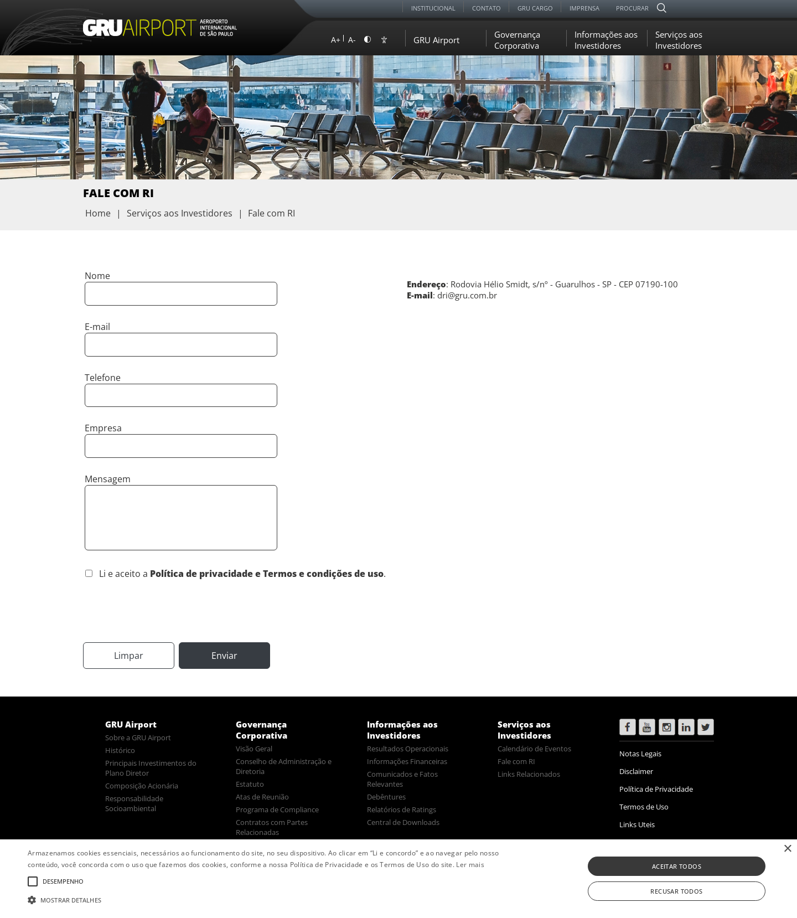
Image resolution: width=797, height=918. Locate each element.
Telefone (103, 378)
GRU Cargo (535, 8)
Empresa (103, 428)
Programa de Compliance (277, 809)
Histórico (120, 750)
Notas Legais (640, 754)
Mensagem (108, 479)
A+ (335, 39)
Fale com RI (516, 761)
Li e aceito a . (242, 574)
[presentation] (167, 609)
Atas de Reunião (262, 797)
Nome (97, 276)
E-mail (97, 327)
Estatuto (250, 784)
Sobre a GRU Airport (138, 737)
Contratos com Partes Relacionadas (272, 827)
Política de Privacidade (656, 789)
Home (98, 213)
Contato (486, 8)
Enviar (224, 655)
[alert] (398, 878)
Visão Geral (254, 749)
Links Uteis (637, 824)
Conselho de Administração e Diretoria (284, 766)
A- (352, 39)
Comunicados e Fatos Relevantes (402, 779)
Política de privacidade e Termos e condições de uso (267, 574)
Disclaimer (636, 771)
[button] (269, 899)
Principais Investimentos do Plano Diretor (150, 768)
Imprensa (584, 8)
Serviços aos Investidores (678, 40)
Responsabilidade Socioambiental (134, 803)
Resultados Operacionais (407, 749)
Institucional (433, 8)
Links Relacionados (529, 774)
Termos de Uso (644, 807)
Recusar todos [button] (676, 891)
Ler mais (470, 864)
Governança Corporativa (517, 40)
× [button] (787, 849)
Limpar (128, 655)
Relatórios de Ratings (401, 809)
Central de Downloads (403, 822)
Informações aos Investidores (606, 40)
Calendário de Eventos (534, 749)
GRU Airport (436, 39)
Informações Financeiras (407, 761)
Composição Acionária (141, 786)
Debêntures (386, 797)
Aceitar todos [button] (676, 866)
